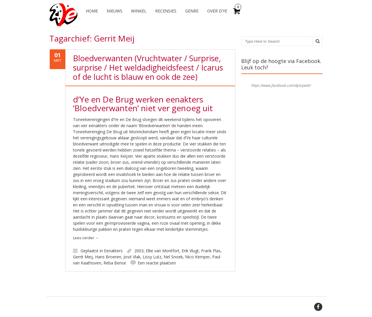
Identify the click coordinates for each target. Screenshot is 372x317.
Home (92, 11)
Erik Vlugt (190, 250)
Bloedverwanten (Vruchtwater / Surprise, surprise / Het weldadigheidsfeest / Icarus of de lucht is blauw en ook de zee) (148, 67)
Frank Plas (211, 250)
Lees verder (86, 237)
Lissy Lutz (152, 257)
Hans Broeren (108, 257)
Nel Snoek (173, 257)
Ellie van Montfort (162, 250)
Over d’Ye (217, 11)
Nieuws (114, 11)
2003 (139, 250)
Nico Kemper (197, 257)
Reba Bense (114, 263)
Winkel (138, 11)
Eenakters (113, 250)
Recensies (165, 11)
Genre (191, 11)
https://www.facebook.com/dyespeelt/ (281, 85)
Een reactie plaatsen (157, 263)
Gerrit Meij (83, 257)
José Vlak (132, 257)
